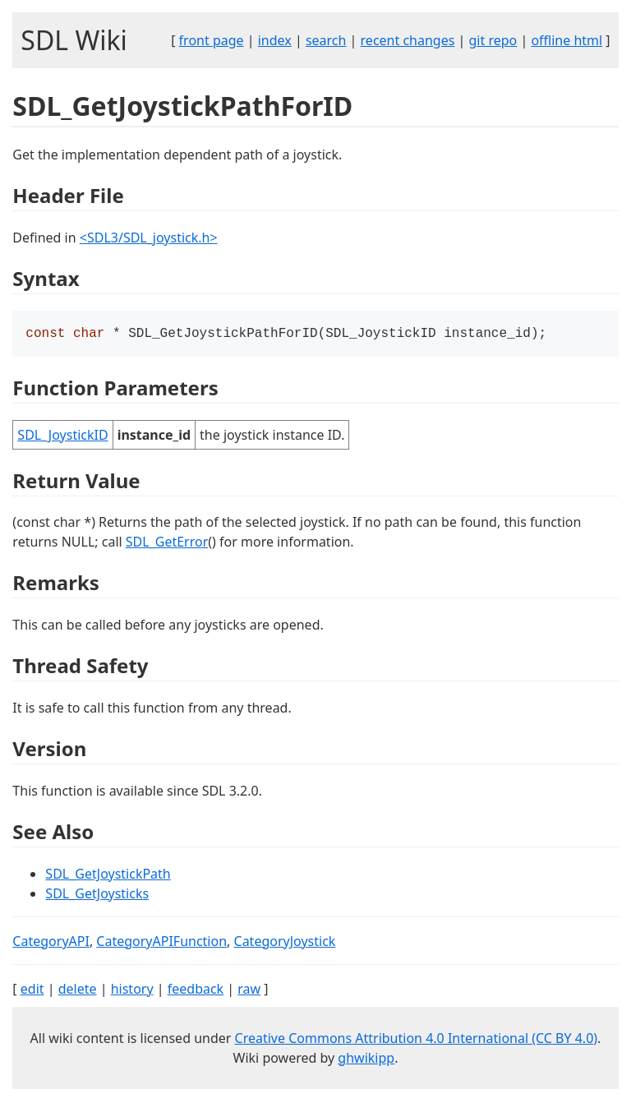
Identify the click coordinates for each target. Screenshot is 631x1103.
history (132, 990)
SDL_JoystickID (62, 436)
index (275, 40)
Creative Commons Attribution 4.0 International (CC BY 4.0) (416, 1040)
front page (211, 40)
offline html (566, 40)
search (326, 40)
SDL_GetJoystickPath (107, 875)
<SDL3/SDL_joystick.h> (149, 237)
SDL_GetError (167, 543)
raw (248, 990)
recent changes (408, 40)
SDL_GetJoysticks (97, 895)
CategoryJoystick (285, 943)
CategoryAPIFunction (161, 943)
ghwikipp (366, 1059)
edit (32, 990)
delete (77, 990)
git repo (493, 40)
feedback (195, 990)
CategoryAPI (51, 943)
